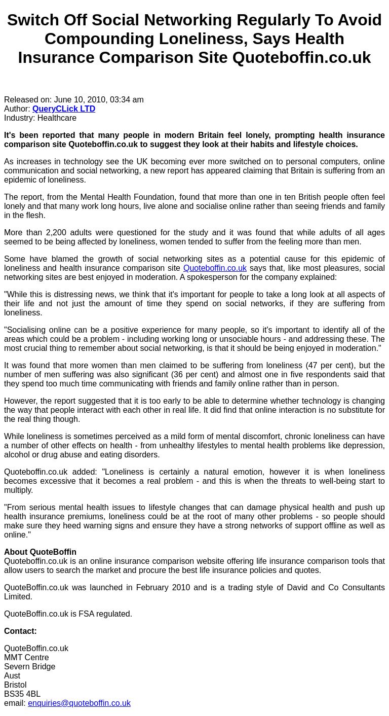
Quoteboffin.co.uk (215, 268)
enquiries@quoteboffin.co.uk (79, 703)
